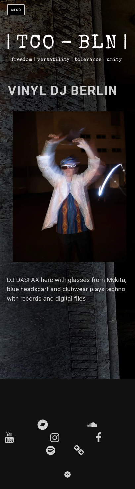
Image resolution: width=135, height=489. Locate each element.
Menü (16, 10)
